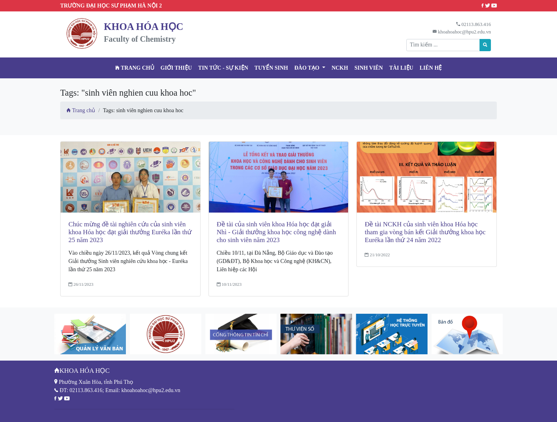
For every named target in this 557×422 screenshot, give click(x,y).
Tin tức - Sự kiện (223, 68)
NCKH (340, 68)
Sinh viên (368, 68)
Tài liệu (401, 68)
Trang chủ (134, 68)
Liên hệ (431, 68)
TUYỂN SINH (271, 68)
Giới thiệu (176, 68)
